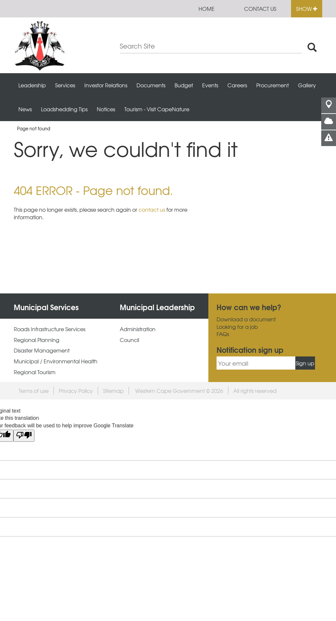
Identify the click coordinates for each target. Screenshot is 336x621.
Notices (106, 109)
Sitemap (113, 391)
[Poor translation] (23, 436)
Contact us (260, 8)
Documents (150, 85)
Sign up (305, 363)
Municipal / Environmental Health (55, 361)
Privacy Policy (76, 391)
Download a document (246, 319)
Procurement (272, 85)
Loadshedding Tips (64, 109)
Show (306, 8)
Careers (237, 85)
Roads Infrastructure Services (49, 329)
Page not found (33, 128)
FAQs (223, 334)
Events (210, 85)
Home (207, 8)
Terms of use (34, 391)
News (25, 109)
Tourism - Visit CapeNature (156, 109)
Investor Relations (105, 85)
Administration (138, 329)
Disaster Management (42, 350)
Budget (184, 85)
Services (65, 85)
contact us (151, 209)
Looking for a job (237, 327)
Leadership (32, 85)
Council (129, 340)
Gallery (307, 85)
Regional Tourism (34, 372)
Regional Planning (36, 340)
